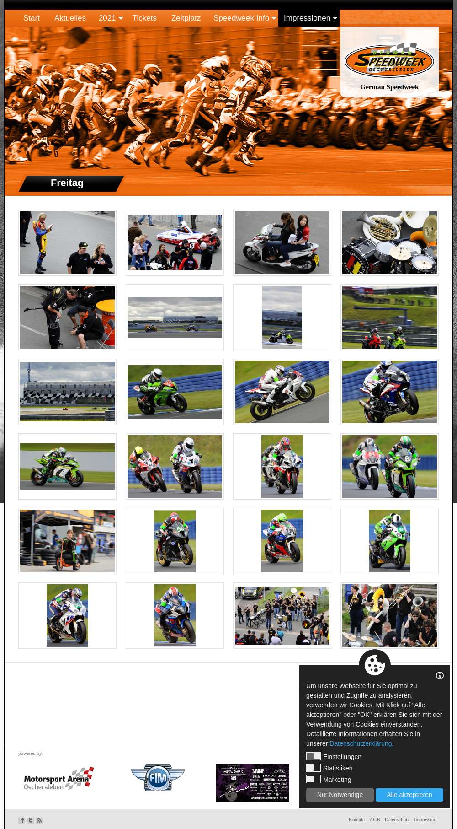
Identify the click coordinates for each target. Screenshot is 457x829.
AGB (375, 819)
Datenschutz (397, 819)
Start (31, 18)
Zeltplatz (186, 18)
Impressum (425, 819)
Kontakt (357, 819)
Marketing (328, 779)
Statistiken (329, 768)
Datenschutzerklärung (360, 743)
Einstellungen (333, 756)
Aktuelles (70, 18)
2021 (107, 18)
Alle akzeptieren (409, 794)
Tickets (145, 18)
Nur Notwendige (340, 794)
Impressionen (307, 18)
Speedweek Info (241, 18)
